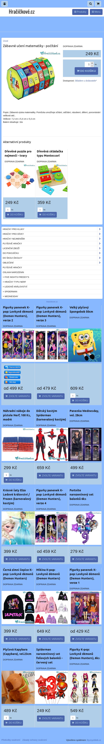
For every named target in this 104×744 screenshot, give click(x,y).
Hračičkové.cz (22, 11)
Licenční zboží (52, 248)
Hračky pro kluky (52, 229)
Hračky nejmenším (52, 238)
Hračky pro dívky (52, 234)
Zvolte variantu (17, 396)
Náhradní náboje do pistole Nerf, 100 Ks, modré (17, 415)
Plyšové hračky (52, 243)
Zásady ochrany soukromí (34, 740)
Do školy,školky (52, 258)
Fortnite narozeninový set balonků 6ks (81, 494)
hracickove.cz (52, 302)
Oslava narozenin (13, 272)
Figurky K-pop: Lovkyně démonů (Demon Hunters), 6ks (85, 653)
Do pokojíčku (52, 253)
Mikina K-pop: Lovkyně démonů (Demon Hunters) (48, 574)
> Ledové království (15, 286)
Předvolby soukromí (10, 740)
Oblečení (52, 262)
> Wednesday (10, 296)
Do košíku (86, 70)
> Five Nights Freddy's (16, 277)
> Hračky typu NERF (14, 282)
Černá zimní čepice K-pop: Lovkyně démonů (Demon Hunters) (18, 574)
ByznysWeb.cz (94, 740)
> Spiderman (10, 291)
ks (9, 210)
